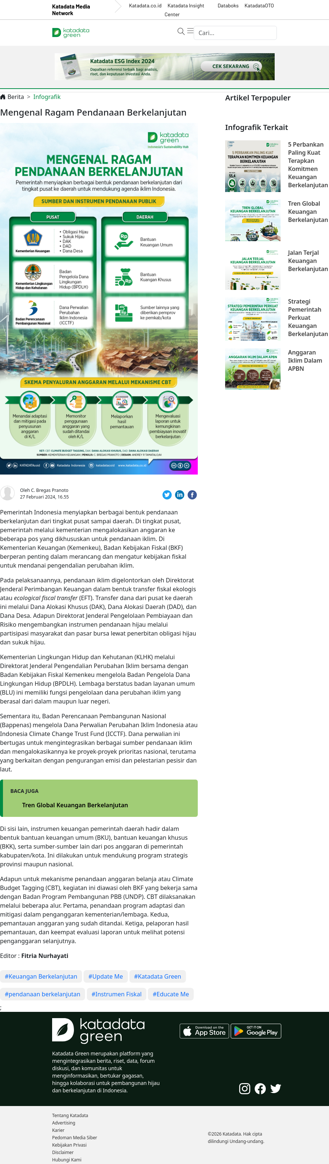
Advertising (63, 1123)
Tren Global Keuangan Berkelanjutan (75, 805)
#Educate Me (171, 994)
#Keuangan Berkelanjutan (41, 976)
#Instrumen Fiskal (117, 994)
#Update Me (105, 976)
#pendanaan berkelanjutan (42, 994)
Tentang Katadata (70, 1115)
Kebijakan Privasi (69, 1145)
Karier (58, 1130)
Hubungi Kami (66, 1160)
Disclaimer (63, 1152)
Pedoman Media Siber (74, 1137)
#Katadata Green (158, 976)
